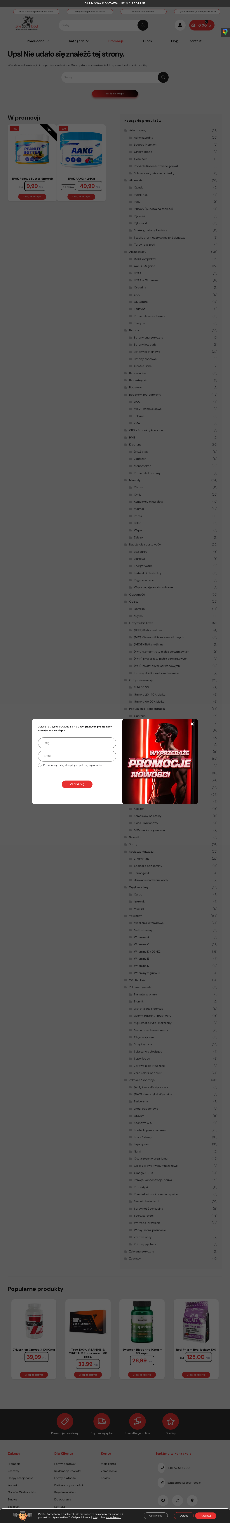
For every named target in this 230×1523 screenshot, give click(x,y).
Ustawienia (155, 1515)
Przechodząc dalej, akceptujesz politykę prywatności (72, 765)
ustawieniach (113, 1517)
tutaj (95, 1517)
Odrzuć (184, 1515)
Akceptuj (206, 1515)
